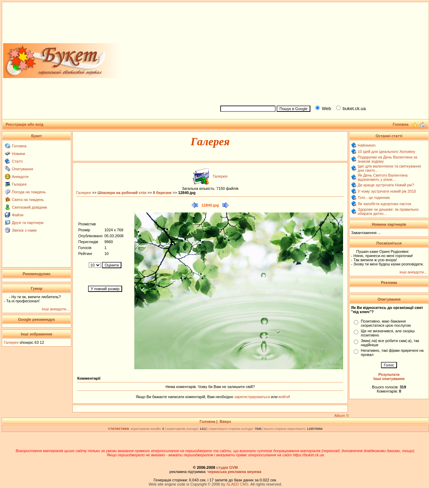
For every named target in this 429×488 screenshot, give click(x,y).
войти (283, 397)
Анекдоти (20, 177)
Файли (17, 215)
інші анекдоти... (55, 309)
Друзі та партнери (27, 222)
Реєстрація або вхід (24, 124)
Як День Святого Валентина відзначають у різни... (382, 177)
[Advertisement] (321, 52)
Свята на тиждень (28, 199)
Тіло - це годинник (374, 197)
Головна (19, 146)
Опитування (22, 169)
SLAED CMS (237, 484)
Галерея (19, 184)
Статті (17, 161)
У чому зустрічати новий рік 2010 (387, 191)
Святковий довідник (29, 207)
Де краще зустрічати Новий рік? (386, 185)
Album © (341, 415)
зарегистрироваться (252, 397)
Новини (18, 154)
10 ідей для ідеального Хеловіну (386, 151)
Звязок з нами (24, 230)
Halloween (366, 145)
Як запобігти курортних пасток (384, 204)
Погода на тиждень (29, 192)
